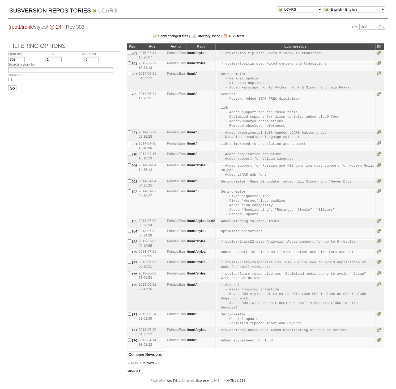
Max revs (89, 54)
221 (134, 144)
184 (134, 231)
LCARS (107, 10)
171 (134, 330)
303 (134, 53)
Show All (14, 75)
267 (134, 74)
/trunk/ (192, 73)
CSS (242, 380)
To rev (49, 54)
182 (134, 242)
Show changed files (173, 36)
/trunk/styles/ (196, 53)
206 (134, 166)
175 (134, 285)
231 (134, 133)
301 (134, 64)
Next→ (152, 363)
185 (134, 221)
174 (134, 314)
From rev (15, 54)
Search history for (21, 64)
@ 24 (55, 27)
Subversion (203, 380)
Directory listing (208, 36)
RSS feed (236, 36)
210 (134, 154)
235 (134, 94)
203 (134, 182)
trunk (27, 27)
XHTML (231, 380)
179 (134, 252)
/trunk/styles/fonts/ (201, 221)
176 (134, 274)
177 (134, 262)
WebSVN (172, 380)
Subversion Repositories (50, 10)
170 (134, 341)
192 (134, 192)
